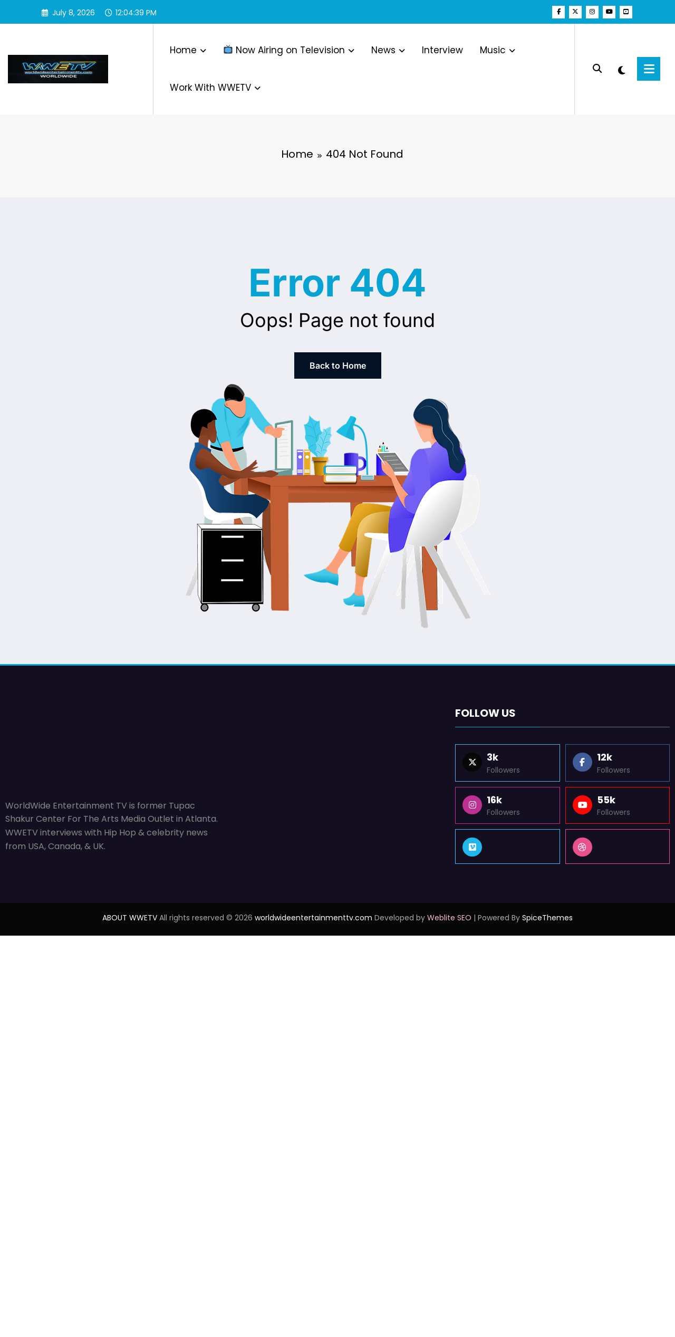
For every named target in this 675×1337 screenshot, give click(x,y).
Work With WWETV (215, 87)
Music (497, 50)
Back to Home (338, 365)
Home (188, 50)
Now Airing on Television (289, 50)
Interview (442, 50)
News (388, 50)
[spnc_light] (622, 69)
